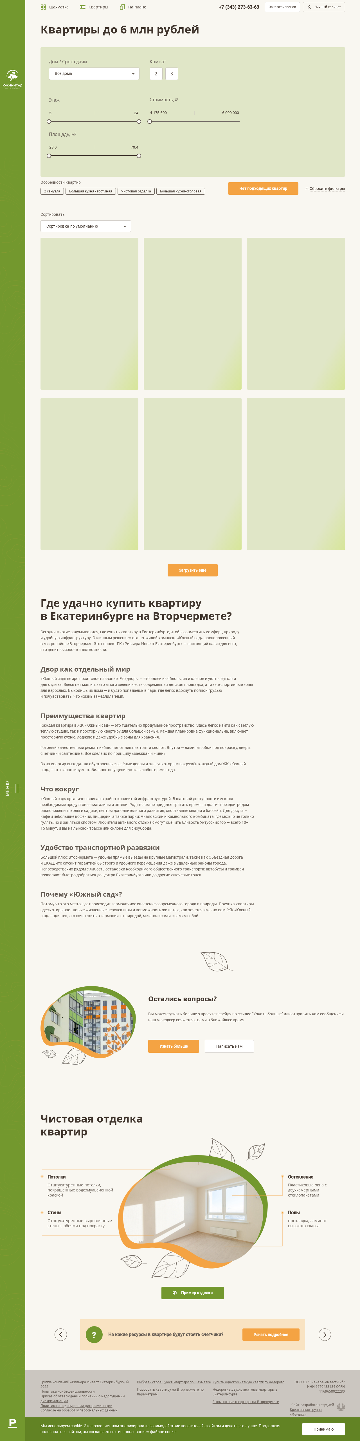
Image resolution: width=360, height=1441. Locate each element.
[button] (325, 1334)
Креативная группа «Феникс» (306, 1412)
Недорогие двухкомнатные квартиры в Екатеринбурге (245, 1392)
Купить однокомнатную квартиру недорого (248, 1382)
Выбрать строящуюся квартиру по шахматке (174, 1382)
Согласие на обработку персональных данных (78, 1410)
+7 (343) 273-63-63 (239, 7)
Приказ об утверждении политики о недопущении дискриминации (82, 1398)
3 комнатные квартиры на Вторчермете (246, 1402)
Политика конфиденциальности (67, 1391)
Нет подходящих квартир (263, 188)
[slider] (49, 121)
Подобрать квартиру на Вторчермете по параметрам (170, 1392)
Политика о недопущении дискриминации (76, 1406)
